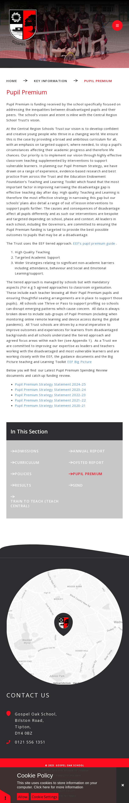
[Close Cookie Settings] (122, 785)
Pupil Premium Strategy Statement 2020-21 (50, 405)
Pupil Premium (98, 81)
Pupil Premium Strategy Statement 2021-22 (50, 400)
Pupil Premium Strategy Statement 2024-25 (50, 384)
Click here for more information (58, 787)
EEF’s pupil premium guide (94, 243)
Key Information (50, 81)
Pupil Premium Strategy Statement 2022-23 (50, 395)
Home (11, 81)
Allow (22, 796)
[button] (5, 796)
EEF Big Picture (79, 362)
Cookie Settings (44, 796)
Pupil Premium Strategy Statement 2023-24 (50, 389)
